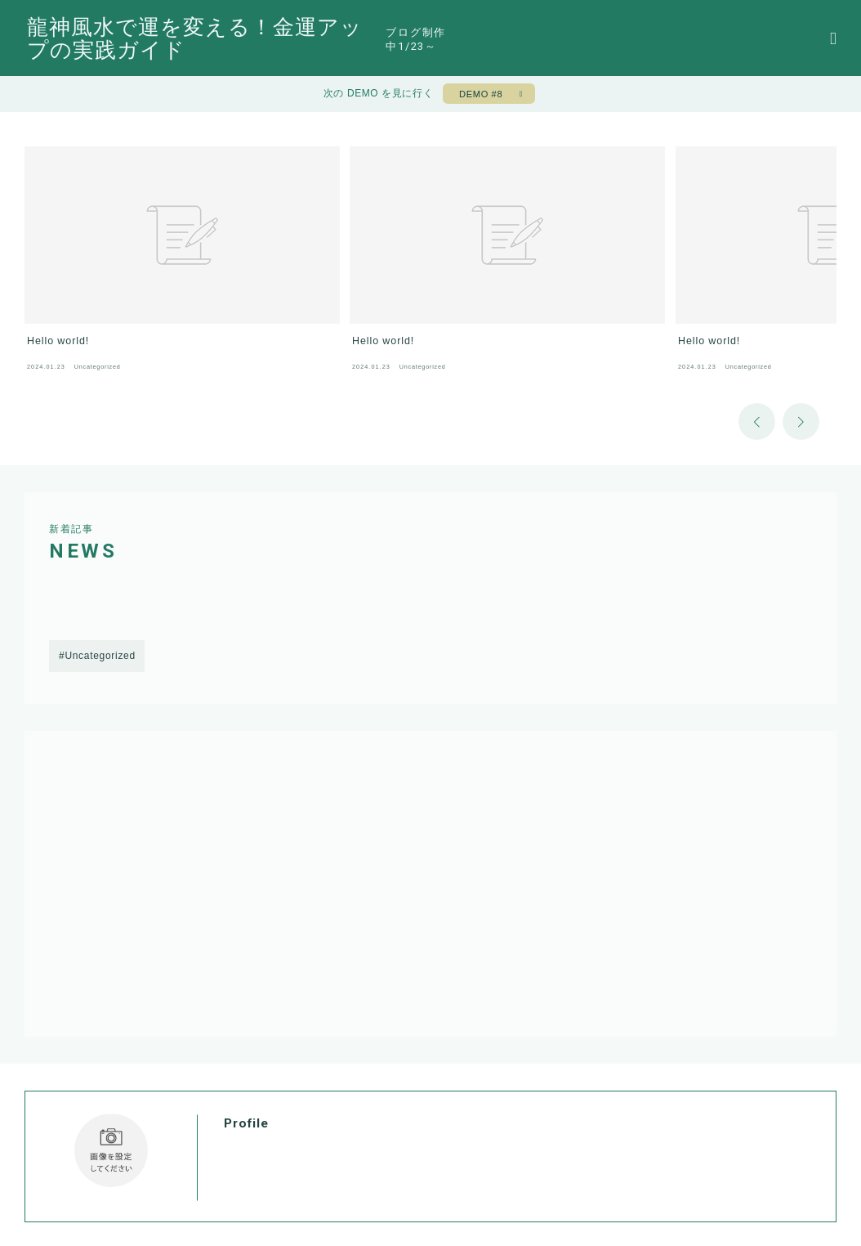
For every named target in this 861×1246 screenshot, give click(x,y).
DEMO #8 (479, 96)
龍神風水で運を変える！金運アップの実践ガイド (292, 39)
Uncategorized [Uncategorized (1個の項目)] (100, 606)
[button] (756, 371)
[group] (134, 240)
